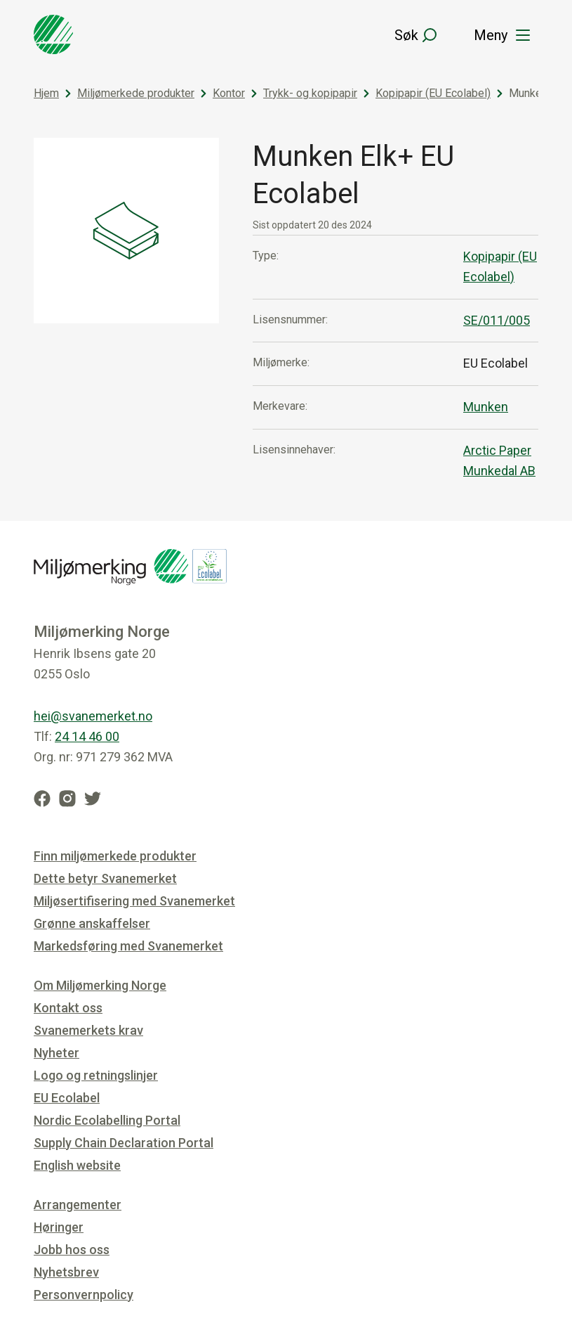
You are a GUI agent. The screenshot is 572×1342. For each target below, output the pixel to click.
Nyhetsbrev (66, 1272)
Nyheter (56, 1052)
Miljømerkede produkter (135, 93)
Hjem (46, 93)
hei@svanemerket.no (93, 716)
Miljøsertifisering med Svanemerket (134, 900)
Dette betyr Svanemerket (105, 878)
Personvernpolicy (83, 1294)
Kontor (229, 93)
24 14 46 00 (87, 736)
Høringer (59, 1227)
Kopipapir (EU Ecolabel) (433, 93)
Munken (485, 406)
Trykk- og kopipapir (310, 93)
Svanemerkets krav (88, 1030)
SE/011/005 (496, 320)
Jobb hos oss (71, 1249)
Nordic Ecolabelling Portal (107, 1120)
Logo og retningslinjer (96, 1075)
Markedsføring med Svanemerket (128, 945)
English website (77, 1165)
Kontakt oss (68, 1007)
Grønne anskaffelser (92, 923)
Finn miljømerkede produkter (115, 856)
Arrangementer (77, 1204)
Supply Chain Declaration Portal (123, 1142)
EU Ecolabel (67, 1097)
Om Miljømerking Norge (100, 985)
